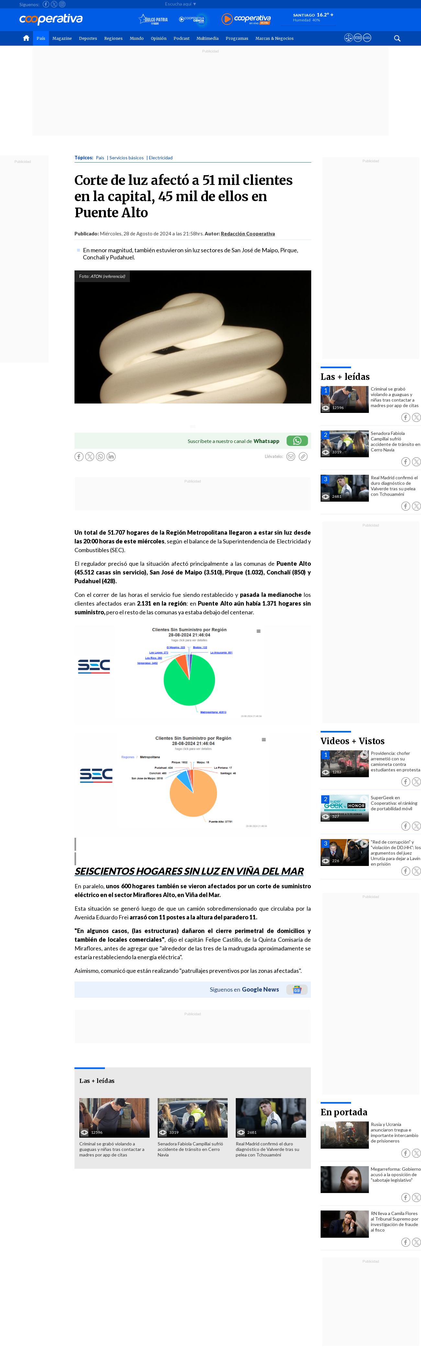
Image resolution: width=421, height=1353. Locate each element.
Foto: (84, 276)
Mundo (137, 38)
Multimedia (208, 38)
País (41, 38)
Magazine (62, 38)
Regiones (113, 38)
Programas (237, 38)
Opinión (158, 38)
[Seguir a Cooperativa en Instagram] (62, 4)
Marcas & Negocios (275, 38)
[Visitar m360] (357, 43)
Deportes (88, 38)
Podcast (181, 38)
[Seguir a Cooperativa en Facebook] (46, 4)
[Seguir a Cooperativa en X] (54, 4)
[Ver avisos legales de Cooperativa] (348, 43)
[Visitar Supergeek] (367, 43)
